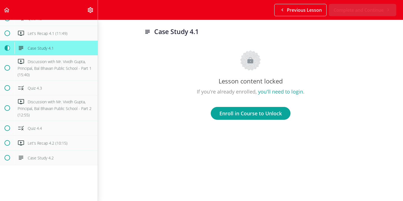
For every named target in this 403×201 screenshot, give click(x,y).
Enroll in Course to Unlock (250, 113)
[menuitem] (91, 10)
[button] (7, 10)
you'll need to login (280, 91)
